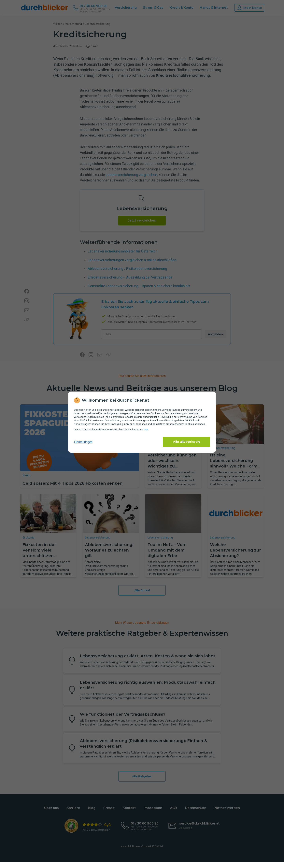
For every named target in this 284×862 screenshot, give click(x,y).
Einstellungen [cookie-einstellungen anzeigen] (83, 442)
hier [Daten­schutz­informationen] (146, 429)
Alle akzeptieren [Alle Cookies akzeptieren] (186, 442)
